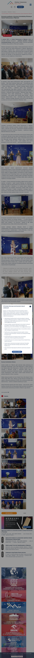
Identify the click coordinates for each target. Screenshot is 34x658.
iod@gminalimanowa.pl (26, 326)
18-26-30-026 (15, 326)
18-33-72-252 (22, 321)
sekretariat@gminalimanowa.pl (10, 322)
